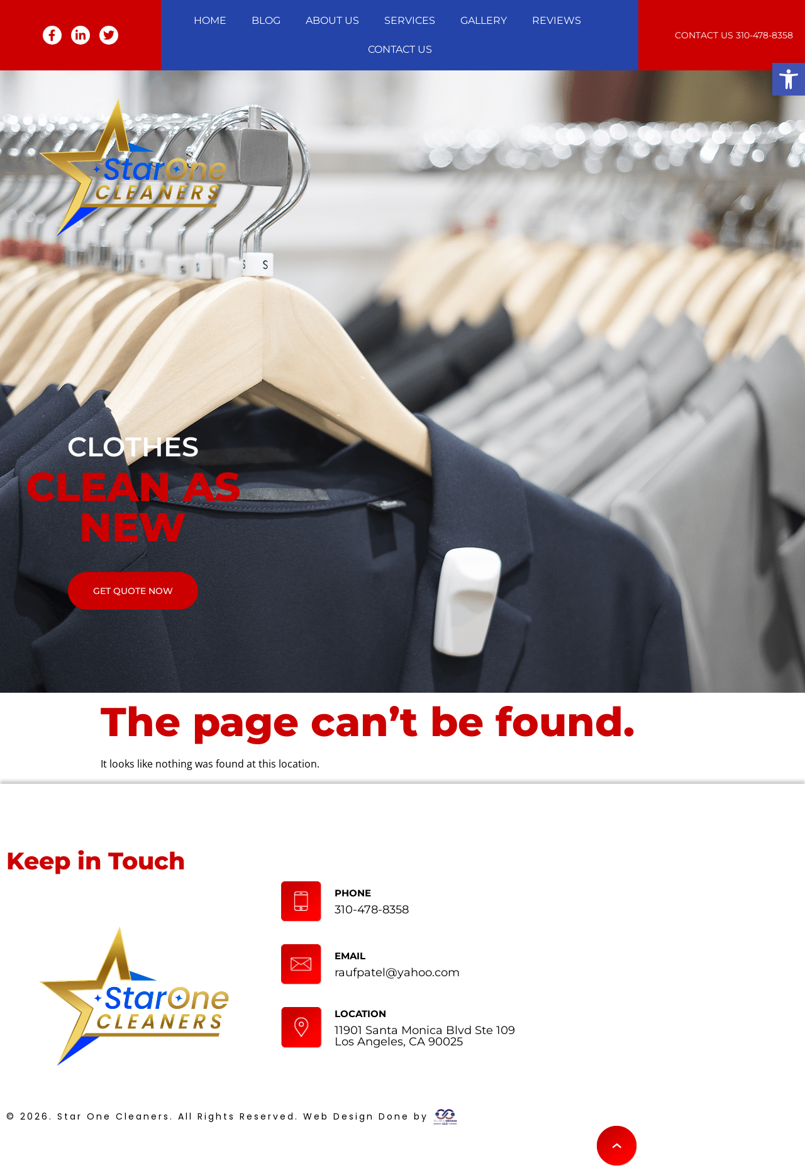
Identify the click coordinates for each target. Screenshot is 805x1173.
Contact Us (400, 49)
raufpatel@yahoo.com (397, 972)
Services (409, 20)
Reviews (556, 20)
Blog (266, 20)
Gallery (483, 20)
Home (210, 20)
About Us (332, 20)
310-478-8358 (764, 35)
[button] (788, 79)
